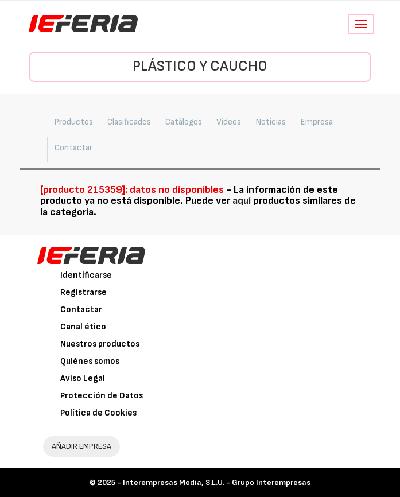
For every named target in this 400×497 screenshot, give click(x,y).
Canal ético (83, 326)
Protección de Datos (101, 395)
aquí (241, 201)
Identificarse (86, 275)
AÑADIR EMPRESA (81, 446)
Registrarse (83, 292)
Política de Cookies (98, 412)
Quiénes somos (89, 361)
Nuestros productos (99, 344)
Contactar (81, 309)
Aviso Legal (82, 378)
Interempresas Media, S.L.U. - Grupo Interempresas (216, 482)
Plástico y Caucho (200, 66)
